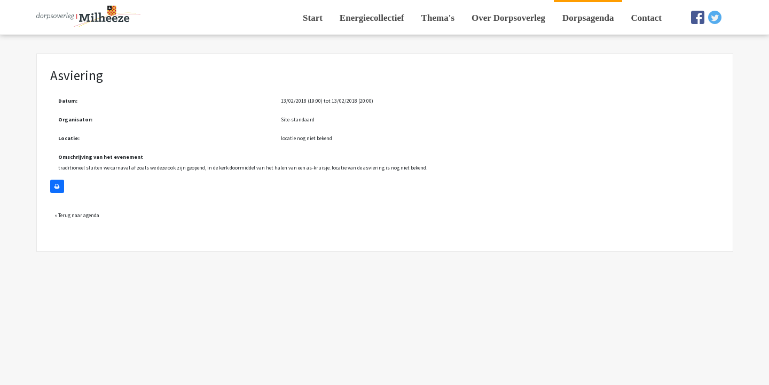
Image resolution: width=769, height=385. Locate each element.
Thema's (437, 18)
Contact (646, 18)
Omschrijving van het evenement (100, 156)
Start (313, 18)
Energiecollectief (372, 18)
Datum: (67, 100)
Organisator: (75, 119)
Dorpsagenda (588, 18)
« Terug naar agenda (76, 215)
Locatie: (69, 138)
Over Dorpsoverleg (508, 18)
